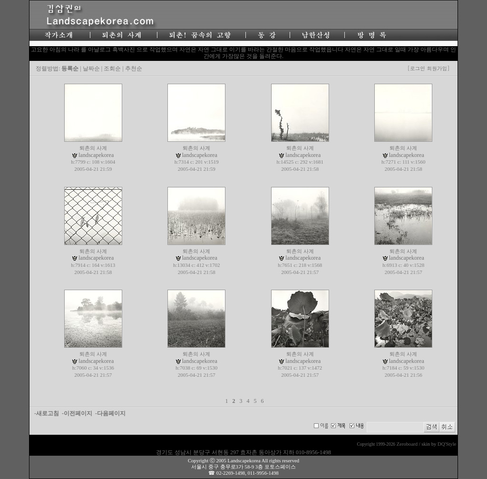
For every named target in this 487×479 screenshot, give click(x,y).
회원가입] (439, 68)
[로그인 (416, 68)
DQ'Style (447, 444)
